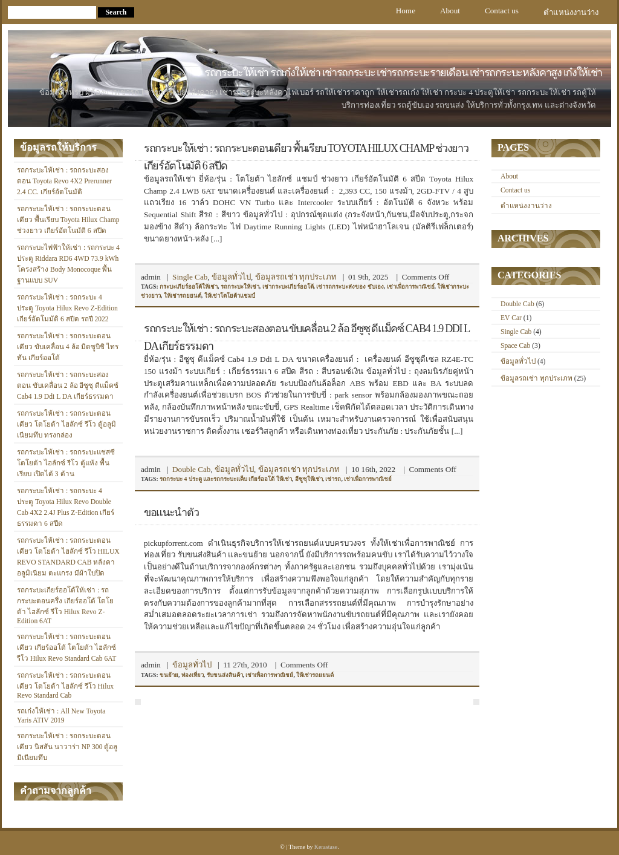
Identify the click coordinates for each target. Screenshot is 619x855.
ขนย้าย (169, 675)
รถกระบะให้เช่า (240, 286)
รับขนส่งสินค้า (225, 675)
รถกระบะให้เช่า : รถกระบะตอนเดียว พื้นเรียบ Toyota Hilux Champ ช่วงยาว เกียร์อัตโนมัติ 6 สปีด (68, 220)
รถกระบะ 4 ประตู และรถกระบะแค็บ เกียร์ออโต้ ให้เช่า (226, 479)
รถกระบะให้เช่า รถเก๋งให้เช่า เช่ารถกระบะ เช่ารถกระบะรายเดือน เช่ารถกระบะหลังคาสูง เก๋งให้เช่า (403, 73)
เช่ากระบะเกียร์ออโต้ (288, 286)
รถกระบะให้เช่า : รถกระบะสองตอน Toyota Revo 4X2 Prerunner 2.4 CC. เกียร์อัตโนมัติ (64, 181)
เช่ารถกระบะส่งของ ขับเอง (349, 286)
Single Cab (189, 276)
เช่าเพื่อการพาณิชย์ (411, 286)
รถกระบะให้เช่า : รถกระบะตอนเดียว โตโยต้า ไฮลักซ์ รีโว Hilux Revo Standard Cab (65, 685)
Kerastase (325, 847)
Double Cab (191, 469)
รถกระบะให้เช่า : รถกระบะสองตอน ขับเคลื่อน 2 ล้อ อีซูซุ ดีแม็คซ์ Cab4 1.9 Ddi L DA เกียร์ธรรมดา (67, 386)
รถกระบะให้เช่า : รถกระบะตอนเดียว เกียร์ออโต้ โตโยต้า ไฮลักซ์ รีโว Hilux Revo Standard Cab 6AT (66, 648)
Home (405, 10)
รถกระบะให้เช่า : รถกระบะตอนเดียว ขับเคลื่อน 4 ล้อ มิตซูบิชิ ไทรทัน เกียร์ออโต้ (67, 347)
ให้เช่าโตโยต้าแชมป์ (229, 295)
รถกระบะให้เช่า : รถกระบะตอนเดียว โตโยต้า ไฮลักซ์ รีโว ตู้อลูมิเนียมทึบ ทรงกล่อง (66, 424)
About (450, 10)
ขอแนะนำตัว (171, 512)
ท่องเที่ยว (192, 675)
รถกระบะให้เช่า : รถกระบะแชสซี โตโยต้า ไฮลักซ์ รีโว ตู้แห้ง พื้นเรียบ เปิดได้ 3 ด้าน (66, 463)
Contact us (502, 10)
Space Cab (515, 346)
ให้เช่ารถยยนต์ (182, 295)
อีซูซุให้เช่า (309, 479)
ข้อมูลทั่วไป (231, 276)
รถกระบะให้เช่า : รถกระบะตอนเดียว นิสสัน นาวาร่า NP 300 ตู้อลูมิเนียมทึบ (67, 747)
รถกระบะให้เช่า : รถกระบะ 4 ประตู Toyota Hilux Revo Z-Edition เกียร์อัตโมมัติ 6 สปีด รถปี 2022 (67, 308)
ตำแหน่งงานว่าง (570, 12)
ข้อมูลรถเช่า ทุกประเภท (296, 276)
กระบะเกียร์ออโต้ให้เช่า (189, 286)
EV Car (511, 318)
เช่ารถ (333, 479)
